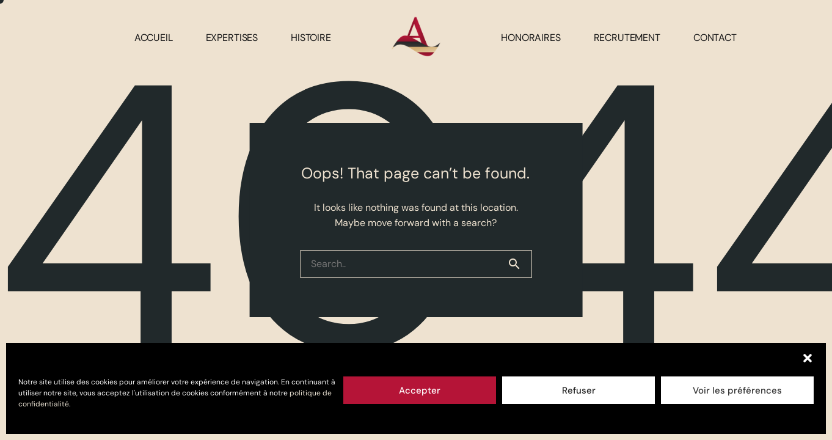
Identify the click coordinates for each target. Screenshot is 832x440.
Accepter (419, 390)
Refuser (579, 390)
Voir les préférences (737, 390)
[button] (807, 358)
